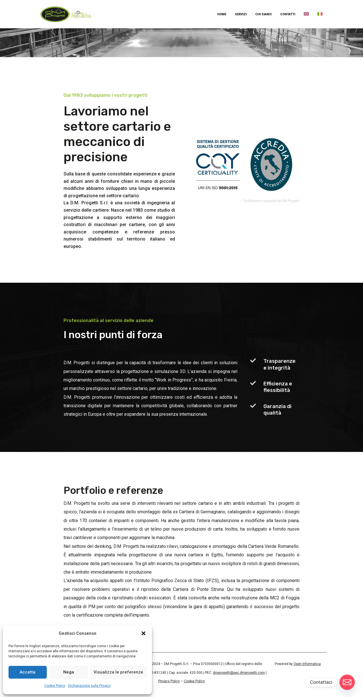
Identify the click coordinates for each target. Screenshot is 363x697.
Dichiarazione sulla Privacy (89, 686)
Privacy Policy (169, 681)
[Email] (347, 682)
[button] (143, 633)
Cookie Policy (54, 686)
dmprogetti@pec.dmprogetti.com (239, 673)
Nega (68, 672)
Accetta (27, 672)
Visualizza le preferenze (118, 672)
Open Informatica (307, 664)
